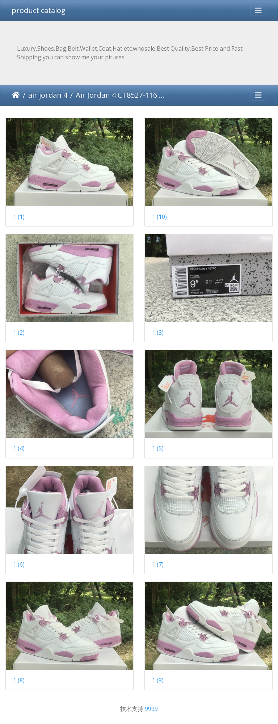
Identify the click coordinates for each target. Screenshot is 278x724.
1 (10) (159, 216)
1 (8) (19, 680)
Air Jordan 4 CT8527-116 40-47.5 (120, 95)
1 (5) (158, 448)
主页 (16, 95)
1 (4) (19, 448)
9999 (151, 709)
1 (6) (19, 564)
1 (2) (19, 332)
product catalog (39, 10)
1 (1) (19, 216)
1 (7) (158, 564)
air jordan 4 (47, 95)
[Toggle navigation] (258, 10)
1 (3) (158, 332)
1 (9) (158, 680)
